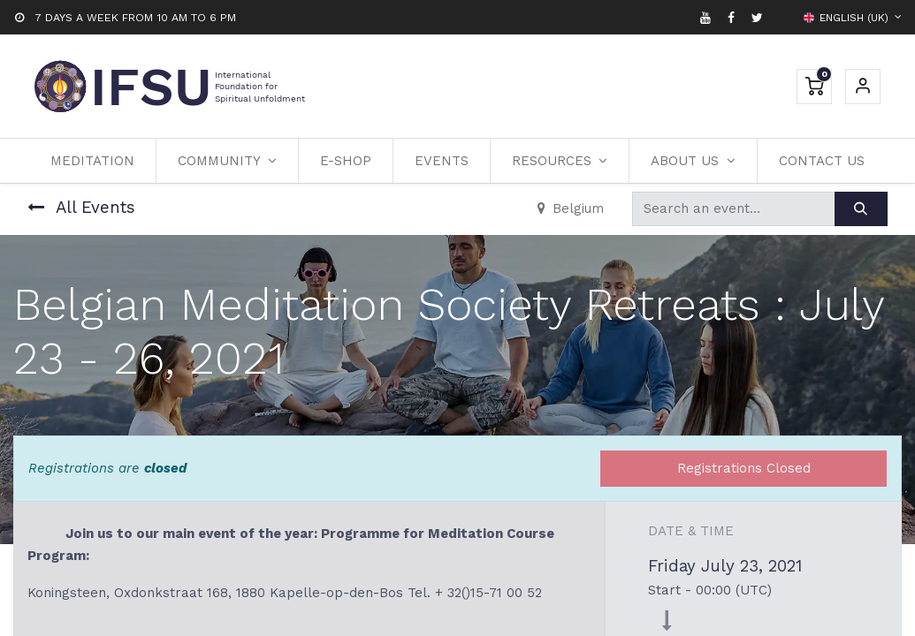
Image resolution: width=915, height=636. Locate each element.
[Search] (861, 209)
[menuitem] (92, 161)
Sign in (863, 86)
